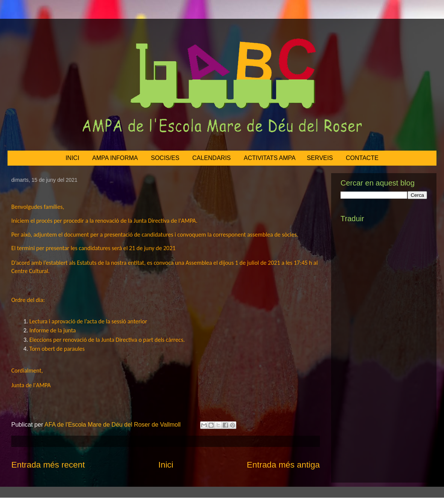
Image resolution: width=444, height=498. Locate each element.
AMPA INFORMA (115, 158)
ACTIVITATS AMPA (270, 158)
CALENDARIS (211, 158)
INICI (72, 158)
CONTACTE (362, 158)
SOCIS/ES (165, 158)
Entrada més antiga (283, 464)
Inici (165, 464)
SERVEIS (320, 158)
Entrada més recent (48, 464)
